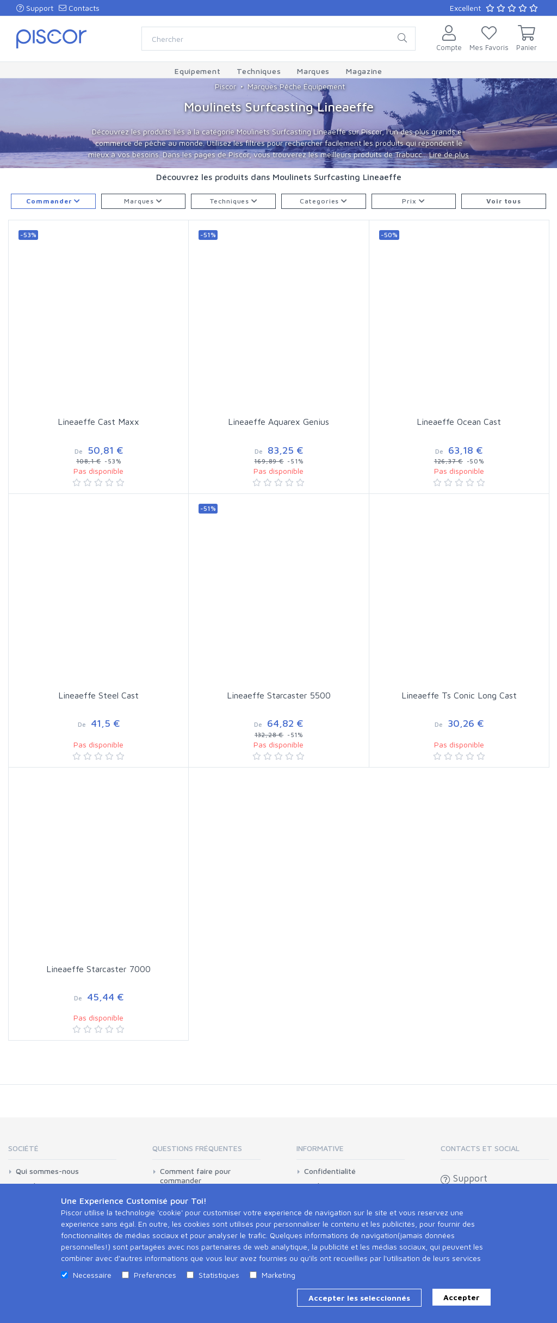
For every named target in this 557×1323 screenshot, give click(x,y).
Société (23, 1148)
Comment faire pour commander (195, 1176)
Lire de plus (449, 154)
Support (34, 8)
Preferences (155, 1274)
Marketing (278, 1274)
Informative (320, 1148)
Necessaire (92, 1274)
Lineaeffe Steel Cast (98, 695)
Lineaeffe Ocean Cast (459, 421)
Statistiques (219, 1274)
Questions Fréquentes (197, 1148)
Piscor (225, 86)
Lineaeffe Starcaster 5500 (279, 695)
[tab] (62, 1151)
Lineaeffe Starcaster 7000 (98, 969)
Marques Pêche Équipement (296, 86)
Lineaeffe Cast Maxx (98, 421)
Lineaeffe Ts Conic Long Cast (459, 695)
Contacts (79, 8)
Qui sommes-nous (47, 1171)
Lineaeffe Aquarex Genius (278, 421)
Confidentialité (330, 1171)
